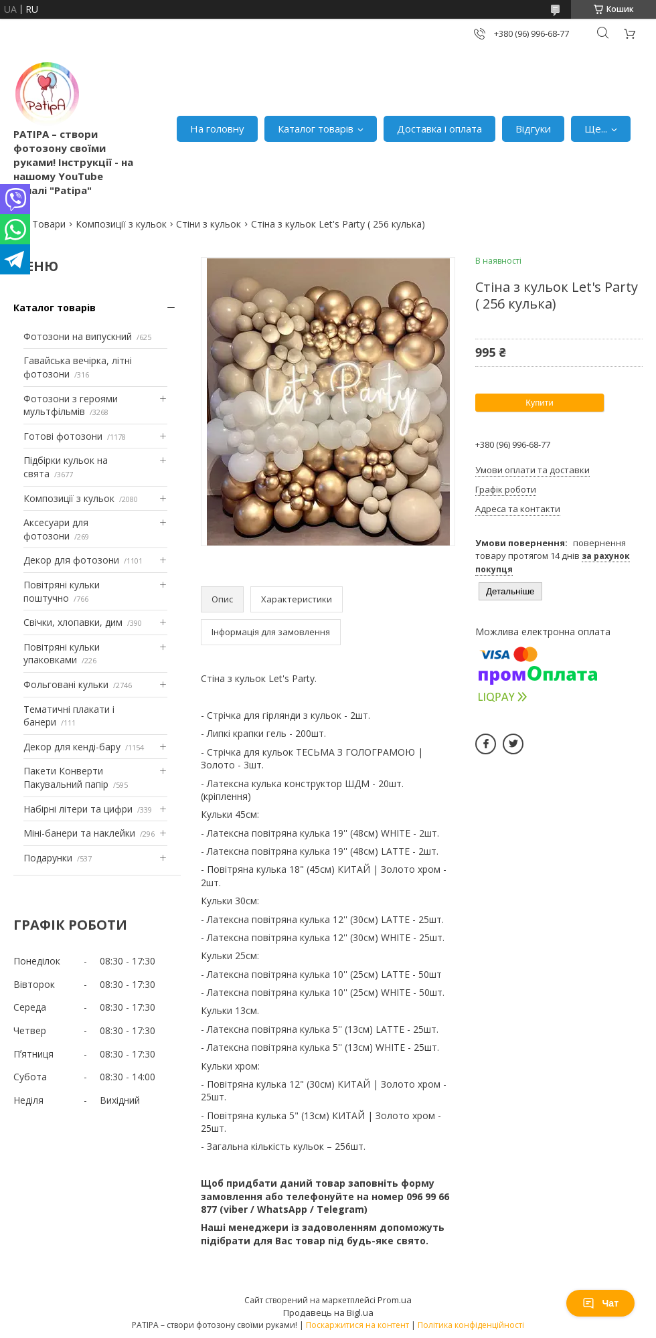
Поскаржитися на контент (357, 1325)
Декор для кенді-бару (71, 746)
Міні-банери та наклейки (79, 833)
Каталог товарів (315, 128)
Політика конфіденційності (471, 1325)
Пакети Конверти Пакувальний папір (65, 777)
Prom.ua (395, 1300)
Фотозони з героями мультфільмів (70, 405)
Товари (49, 224)
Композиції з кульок (121, 224)
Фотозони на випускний (77, 336)
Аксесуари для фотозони (55, 529)
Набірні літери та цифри (78, 809)
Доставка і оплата (439, 128)
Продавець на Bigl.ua (328, 1313)
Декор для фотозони (71, 560)
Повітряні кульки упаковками (61, 654)
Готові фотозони (62, 436)
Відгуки (533, 128)
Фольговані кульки (65, 684)
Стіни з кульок (208, 224)
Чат (600, 1303)
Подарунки (47, 857)
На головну (217, 128)
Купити (539, 403)
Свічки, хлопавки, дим (72, 622)
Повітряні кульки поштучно (61, 591)
